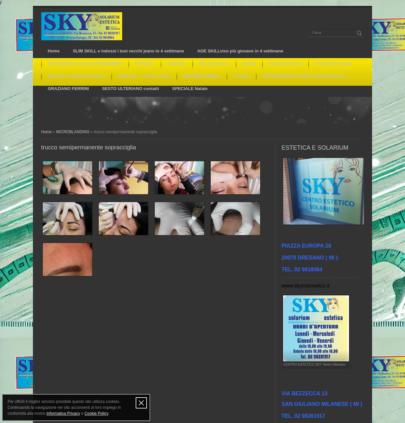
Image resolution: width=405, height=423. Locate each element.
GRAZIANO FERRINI (68, 88)
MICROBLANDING (201, 76)
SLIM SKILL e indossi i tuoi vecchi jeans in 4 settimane (128, 50)
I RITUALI (144, 63)
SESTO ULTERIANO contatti (130, 88)
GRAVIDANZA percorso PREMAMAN (85, 63)
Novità (249, 63)
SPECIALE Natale (190, 88)
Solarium (176, 63)
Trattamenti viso (285, 63)
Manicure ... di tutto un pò (144, 76)
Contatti (241, 76)
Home (54, 50)
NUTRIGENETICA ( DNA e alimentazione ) (304, 76)
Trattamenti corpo (333, 63)
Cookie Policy (96, 413)
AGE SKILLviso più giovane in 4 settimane (240, 50)
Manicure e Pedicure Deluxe (76, 76)
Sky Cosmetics (214, 63)
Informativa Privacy (63, 413)
